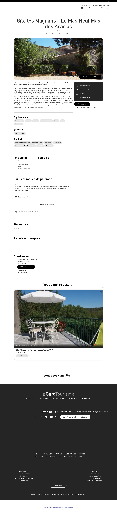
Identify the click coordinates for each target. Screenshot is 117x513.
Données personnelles (79, 494)
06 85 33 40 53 (85, 90)
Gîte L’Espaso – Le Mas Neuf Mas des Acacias (32, 350)
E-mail (82, 94)
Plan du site (55, 494)
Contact (47, 494)
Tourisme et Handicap (37, 494)
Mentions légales (66, 494)
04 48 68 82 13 (85, 86)
